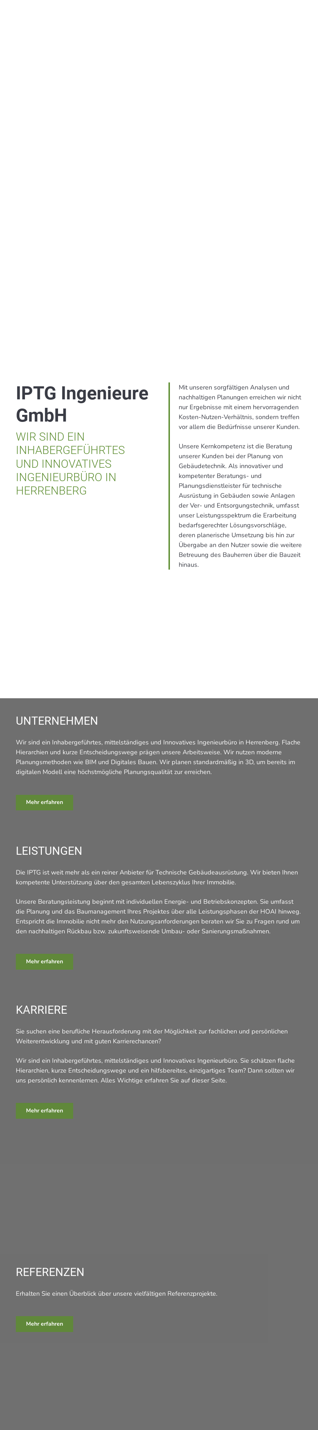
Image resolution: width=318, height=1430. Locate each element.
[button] (302, 17)
